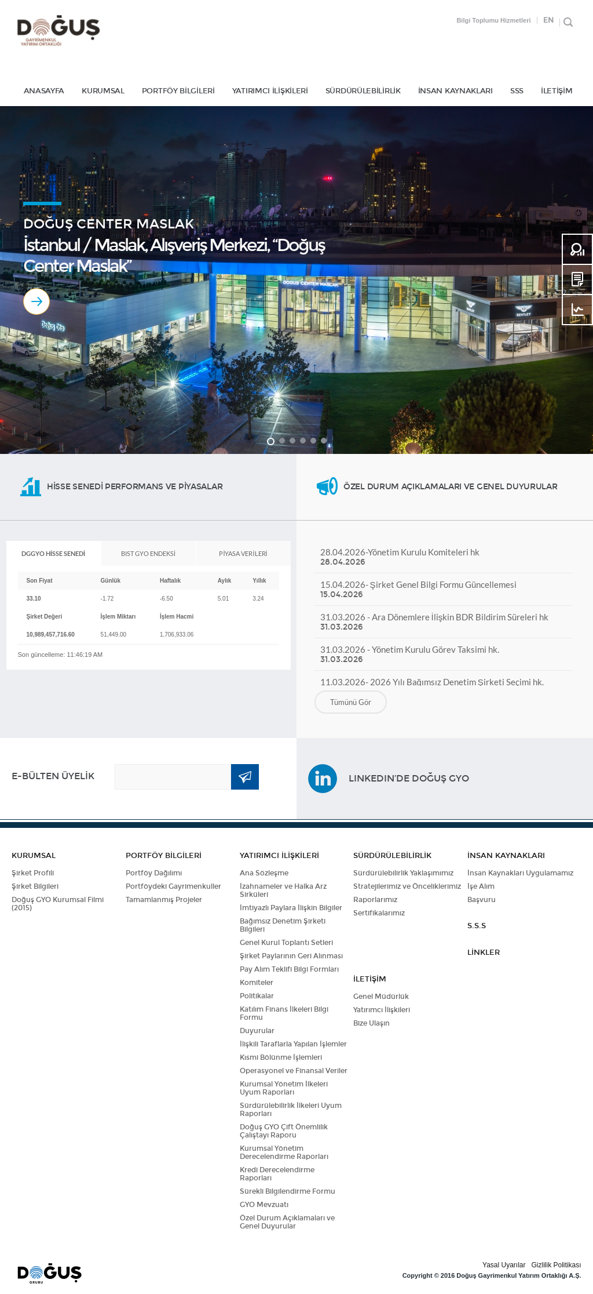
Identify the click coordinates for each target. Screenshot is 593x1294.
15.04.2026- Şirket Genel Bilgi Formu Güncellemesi (443, 589)
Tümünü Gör (350, 702)
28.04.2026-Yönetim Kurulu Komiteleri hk (443, 557)
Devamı (36, 301)
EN (548, 20)
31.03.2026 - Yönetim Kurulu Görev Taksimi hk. (443, 654)
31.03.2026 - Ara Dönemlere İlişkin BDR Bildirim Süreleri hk (443, 622)
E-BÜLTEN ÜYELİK (53, 776)
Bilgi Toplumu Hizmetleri (493, 20)
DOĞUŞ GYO (58, 31)
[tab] (53, 553)
